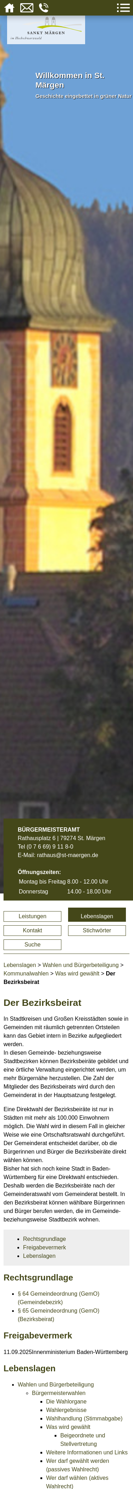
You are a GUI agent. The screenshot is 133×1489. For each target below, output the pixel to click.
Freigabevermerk (44, 1247)
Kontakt (32, 930)
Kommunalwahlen (26, 974)
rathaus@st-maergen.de (67, 855)
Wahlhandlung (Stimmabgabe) (84, 1418)
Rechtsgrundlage (44, 1239)
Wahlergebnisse (66, 1410)
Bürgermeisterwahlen (58, 1393)
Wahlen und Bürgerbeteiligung (81, 965)
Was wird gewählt (77, 974)
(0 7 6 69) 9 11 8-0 (50, 847)
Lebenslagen (97, 916)
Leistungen (32, 916)
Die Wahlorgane (66, 1402)
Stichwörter (97, 930)
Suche (32, 945)
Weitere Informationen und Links (87, 1452)
